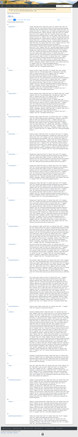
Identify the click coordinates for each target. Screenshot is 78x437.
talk (31, 9)
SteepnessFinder (12, 93)
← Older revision (16, 10)
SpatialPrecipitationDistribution (15, 416)
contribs (34, 9)
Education (21, 6)
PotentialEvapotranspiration (14, 379)
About (40, 6)
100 (19, 19)
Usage (10, 16)
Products (28, 6)
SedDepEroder (12, 26)
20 (14, 19)
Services (34, 6)
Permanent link (40, 428)
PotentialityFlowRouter (13, 260)
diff (11, 10)
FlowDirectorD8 (12, 244)
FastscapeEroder (12, 165)
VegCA (10, 365)
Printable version (29, 428)
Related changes (18, 428)
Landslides (11, 311)
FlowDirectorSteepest (13, 226)
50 (16, 19)
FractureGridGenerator (13, 306)
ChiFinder (11, 70)
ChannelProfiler (12, 154)
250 (22, 19)
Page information (50, 428)
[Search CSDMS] (63, 6)
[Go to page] (71, 6)
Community (8, 6)
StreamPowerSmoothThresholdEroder (17, 183)
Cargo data (60, 428)
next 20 (28, 19)
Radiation (11, 401)
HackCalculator (12, 134)
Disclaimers (15, 432)
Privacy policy (3, 432)
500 (25, 19)
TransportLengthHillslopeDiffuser (16, 277)
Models (14, 6)
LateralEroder (11, 200)
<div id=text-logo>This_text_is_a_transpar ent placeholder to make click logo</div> (2, 2)
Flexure (10, 355)
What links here (8, 428)
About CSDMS (9, 432)
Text (19, 13)
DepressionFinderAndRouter (15, 116)
